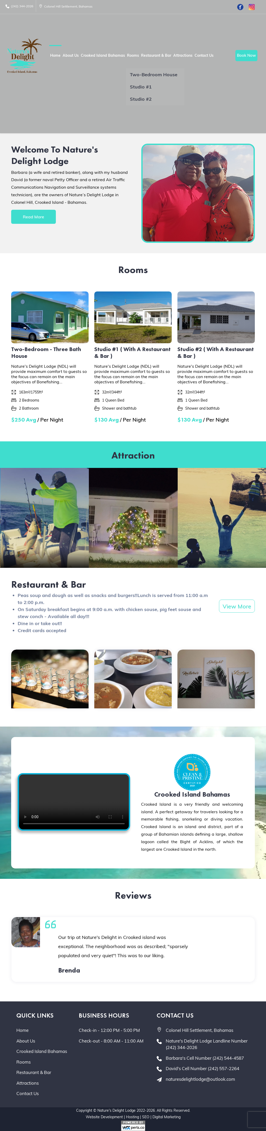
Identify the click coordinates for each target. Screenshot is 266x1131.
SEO (145, 1117)
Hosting (132, 1117)
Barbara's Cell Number (205, 1058)
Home (55, 55)
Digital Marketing (166, 1117)
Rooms (133, 55)
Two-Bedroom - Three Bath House (46, 352)
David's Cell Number (202, 1068)
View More (237, 606)
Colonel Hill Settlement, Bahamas (65, 6)
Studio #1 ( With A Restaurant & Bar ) (132, 352)
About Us (71, 55)
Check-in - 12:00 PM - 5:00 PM (109, 1030)
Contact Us (204, 55)
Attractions (182, 55)
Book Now (246, 55)
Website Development (104, 1117)
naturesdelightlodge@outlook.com (200, 1079)
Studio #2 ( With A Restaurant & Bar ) (215, 352)
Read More (33, 216)
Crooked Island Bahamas (103, 55)
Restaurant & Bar (156, 55)
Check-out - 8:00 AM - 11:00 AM (111, 1041)
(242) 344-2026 (19, 6)
